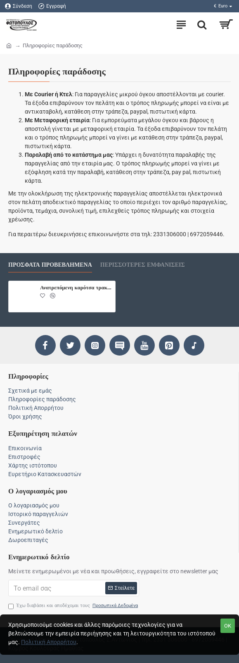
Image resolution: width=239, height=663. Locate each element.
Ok (227, 626)
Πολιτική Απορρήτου (48, 642)
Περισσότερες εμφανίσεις (142, 264)
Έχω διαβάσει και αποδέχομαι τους (73, 606)
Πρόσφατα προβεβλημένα (50, 264)
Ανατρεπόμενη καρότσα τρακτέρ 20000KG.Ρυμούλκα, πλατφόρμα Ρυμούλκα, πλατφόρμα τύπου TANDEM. (76, 287)
